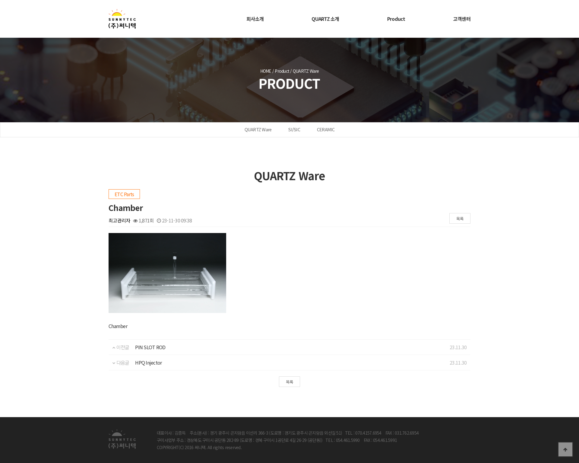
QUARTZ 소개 (325, 18)
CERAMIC (326, 129)
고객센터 (461, 18)
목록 (460, 219)
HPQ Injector (148, 362)
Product (396, 18)
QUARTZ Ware (258, 129)
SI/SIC (294, 129)
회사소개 (255, 18)
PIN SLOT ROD (150, 347)
